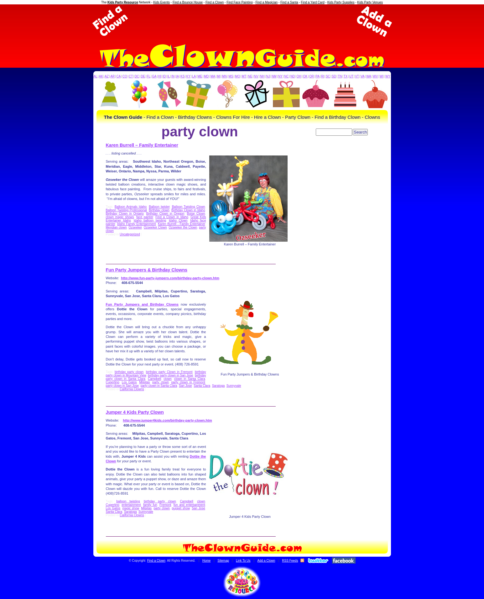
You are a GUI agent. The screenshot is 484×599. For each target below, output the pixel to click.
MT (244, 76)
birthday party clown (129, 372)
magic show (130, 508)
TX (346, 76)
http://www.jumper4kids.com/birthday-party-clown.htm (167, 420)
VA (363, 76)
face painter (144, 217)
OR (311, 76)
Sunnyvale (233, 385)
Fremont (165, 505)
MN (224, 76)
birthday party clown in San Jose (170, 375)
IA (177, 76)
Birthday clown (159, 210)
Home (206, 560)
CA (118, 76)
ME (200, 76)
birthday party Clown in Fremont (169, 372)
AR (112, 76)
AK (101, 76)
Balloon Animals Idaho (131, 206)
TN (340, 76)
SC (328, 76)
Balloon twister (159, 206)
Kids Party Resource (122, 2)
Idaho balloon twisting (150, 220)
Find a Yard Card (313, 2)
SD (334, 76)
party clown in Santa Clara (159, 385)
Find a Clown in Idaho (171, 217)
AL (95, 76)
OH (299, 76)
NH (262, 76)
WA (368, 76)
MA (213, 76)
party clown (160, 382)
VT (357, 76)
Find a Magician (266, 2)
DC (137, 76)
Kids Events (161, 2)
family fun (150, 505)
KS (182, 76)
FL (148, 76)
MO (237, 76)
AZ (107, 76)
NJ (268, 76)
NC (286, 76)
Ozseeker (135, 227)
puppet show (181, 508)
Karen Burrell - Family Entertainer (181, 224)
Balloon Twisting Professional (126, 210)
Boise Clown (196, 213)
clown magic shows (120, 217)
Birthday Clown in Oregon (165, 213)
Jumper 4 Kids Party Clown (135, 412)
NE (250, 76)
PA (317, 76)
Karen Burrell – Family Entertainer (142, 145)
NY (280, 76)
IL (168, 76)
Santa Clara (202, 385)
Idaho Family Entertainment (136, 224)
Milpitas (144, 382)
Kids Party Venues (370, 2)
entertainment (131, 505)
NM (274, 76)
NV (256, 76)
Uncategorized (130, 234)
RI (322, 76)
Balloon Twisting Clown (188, 206)
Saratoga (218, 385)
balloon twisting (128, 501)
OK (305, 76)
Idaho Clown (178, 220)
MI (218, 76)
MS (231, 76)
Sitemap (223, 560)
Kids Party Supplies (341, 2)
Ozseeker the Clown (183, 227)
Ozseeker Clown (155, 227)
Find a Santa (289, 2)
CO (124, 76)
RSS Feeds (290, 560)
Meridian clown (116, 227)
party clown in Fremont (188, 382)
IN (172, 76)
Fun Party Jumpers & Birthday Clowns (147, 269)
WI (381, 76)
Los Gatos (129, 382)
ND (292, 76)
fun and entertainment (189, 505)
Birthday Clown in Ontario (125, 213)
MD (206, 76)
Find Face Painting (239, 2)
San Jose (185, 385)
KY (188, 76)
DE (143, 76)
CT (131, 76)
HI (159, 76)
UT (351, 76)
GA (154, 76)
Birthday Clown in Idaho (188, 210)
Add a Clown (266, 560)
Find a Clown (215, 2)
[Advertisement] (242, 21)
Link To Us (243, 560)
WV (375, 76)
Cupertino (112, 382)
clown (168, 379)
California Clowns (132, 389)
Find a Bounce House (188, 2)
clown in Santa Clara (189, 379)
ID (164, 76)
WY (387, 76)
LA (194, 76)
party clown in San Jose (122, 385)
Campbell (154, 379)
